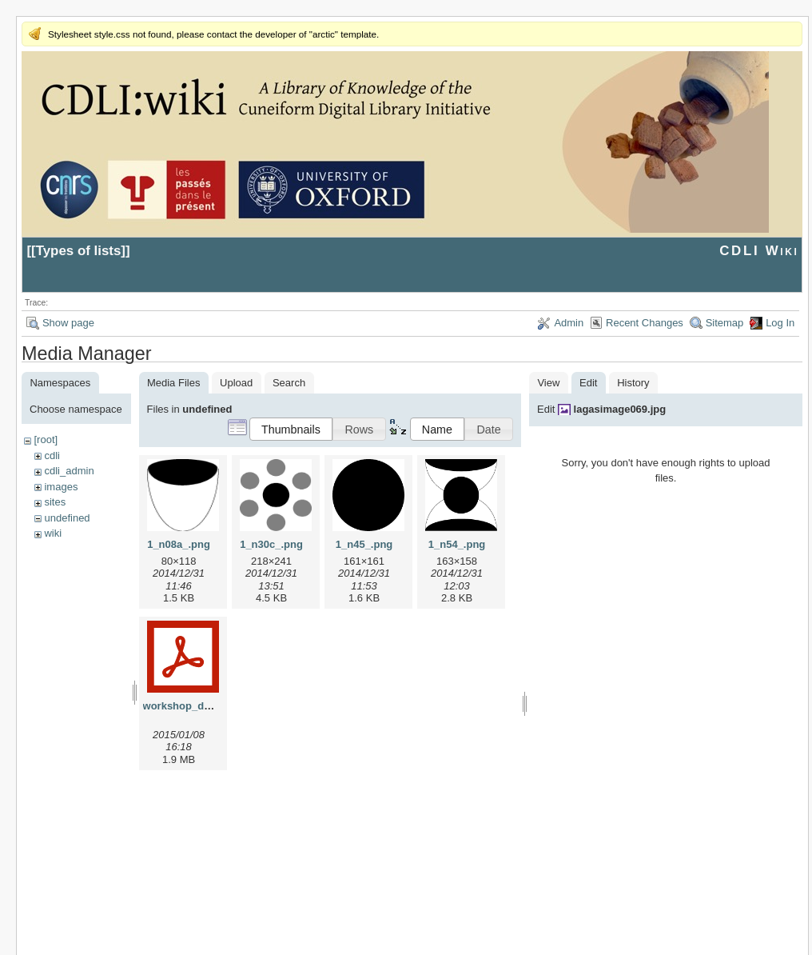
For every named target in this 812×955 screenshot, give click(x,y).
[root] (46, 440)
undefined (67, 518)
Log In (780, 323)
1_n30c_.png (271, 544)
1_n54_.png (457, 544)
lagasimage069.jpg (620, 409)
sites (55, 502)
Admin (568, 323)
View (548, 383)
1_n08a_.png (178, 544)
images (61, 487)
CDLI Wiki (758, 250)
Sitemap (725, 323)
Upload (236, 383)
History (633, 383)
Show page (68, 323)
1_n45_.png (364, 544)
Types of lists (78, 250)
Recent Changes (644, 323)
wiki (53, 533)
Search (289, 383)
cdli (52, 456)
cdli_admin (69, 471)
